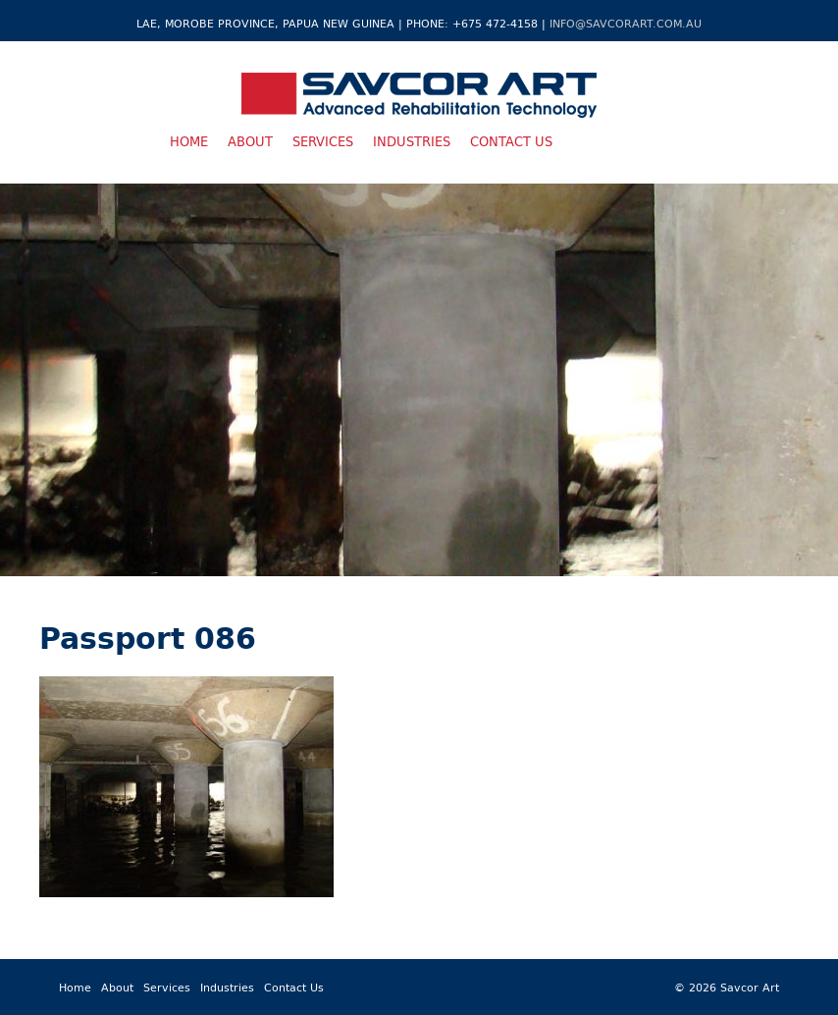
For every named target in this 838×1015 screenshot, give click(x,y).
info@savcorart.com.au (626, 23)
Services (322, 141)
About (250, 141)
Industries (411, 141)
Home (189, 141)
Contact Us (511, 141)
